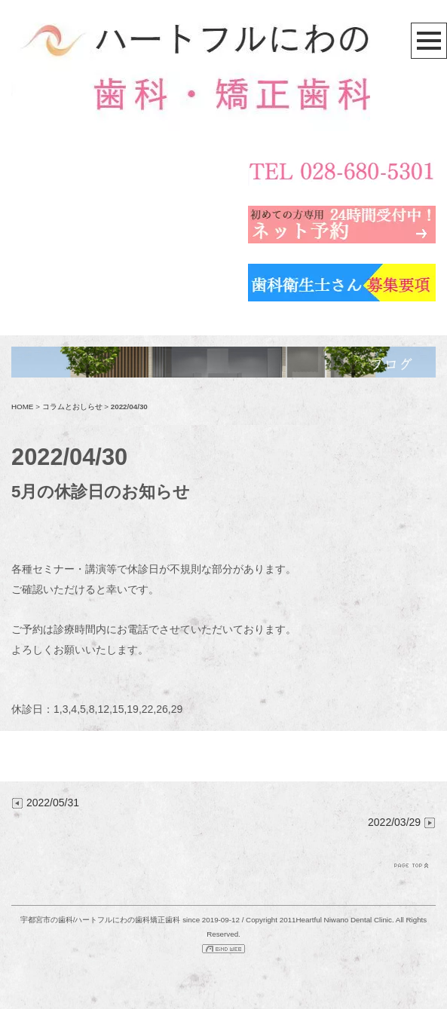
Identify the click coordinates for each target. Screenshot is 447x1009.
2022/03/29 (402, 822)
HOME (22, 406)
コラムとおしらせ (72, 406)
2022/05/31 (45, 802)
